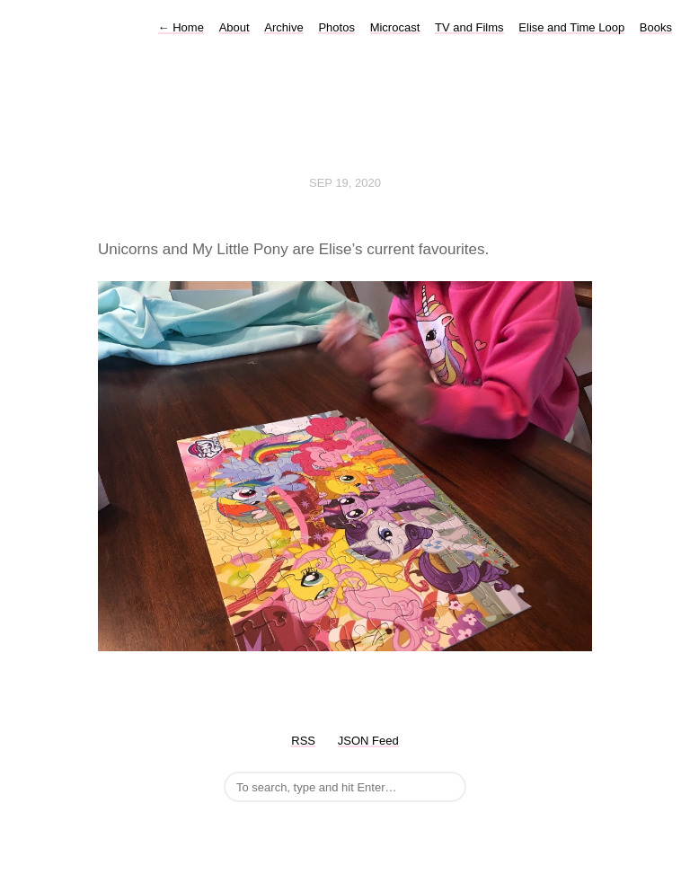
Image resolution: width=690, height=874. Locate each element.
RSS (303, 740)
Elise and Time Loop (571, 27)
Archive (283, 27)
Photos (336, 27)
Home (181, 27)
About (234, 27)
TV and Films (469, 27)
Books (656, 27)
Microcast (395, 27)
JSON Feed (368, 740)
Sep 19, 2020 (345, 183)
